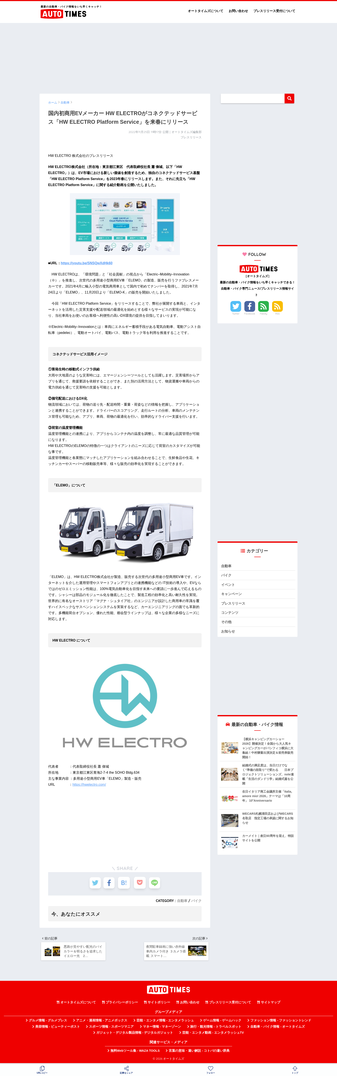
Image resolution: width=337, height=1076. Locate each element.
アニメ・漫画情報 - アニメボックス (101, 1021)
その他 (226, 623)
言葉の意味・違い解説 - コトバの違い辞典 (199, 1052)
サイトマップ (270, 1003)
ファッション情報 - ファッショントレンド (280, 1021)
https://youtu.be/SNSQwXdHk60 (87, 263)
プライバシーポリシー (122, 1003)
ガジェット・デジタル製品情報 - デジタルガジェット (134, 1034)
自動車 (182, 901)
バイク (196, 901)
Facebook (249, 313)
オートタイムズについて (205, 11)
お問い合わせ (238, 11)
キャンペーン (232, 595)
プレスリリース (234, 604)
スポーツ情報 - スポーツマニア (111, 1028)
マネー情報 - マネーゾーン (162, 1028)
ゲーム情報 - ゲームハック (222, 1021)
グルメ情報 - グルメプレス (48, 1021)
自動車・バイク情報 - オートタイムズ (277, 1028)
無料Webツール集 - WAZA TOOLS (135, 1052)
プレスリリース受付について (274, 11)
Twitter (235, 313)
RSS (277, 313)
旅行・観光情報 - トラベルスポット (215, 1028)
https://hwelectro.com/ (89, 784)
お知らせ (228, 633)
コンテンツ (230, 614)
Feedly (263, 313)
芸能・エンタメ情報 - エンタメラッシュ (165, 1021)
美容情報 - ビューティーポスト (57, 1028)
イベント (228, 585)
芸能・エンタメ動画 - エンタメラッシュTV (213, 1034)
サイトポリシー (159, 1003)
